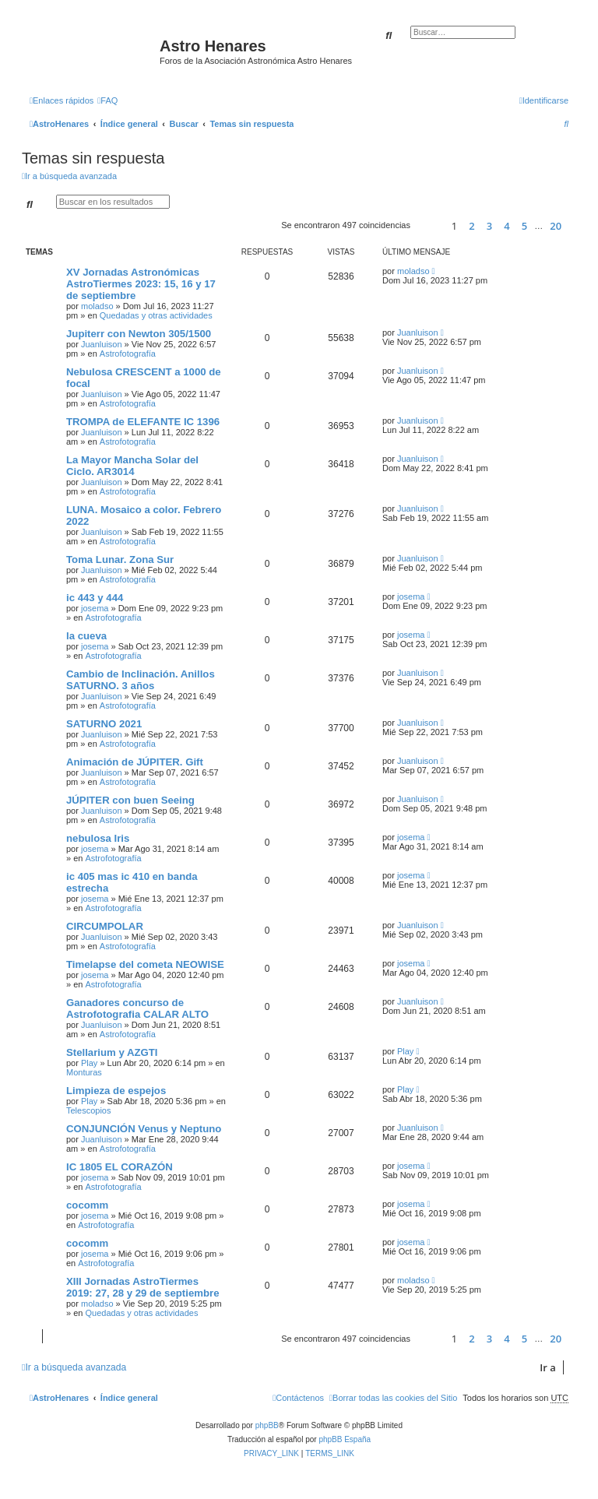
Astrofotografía (128, 353)
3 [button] (489, 226)
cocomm (87, 1205)
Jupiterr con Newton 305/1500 (138, 334)
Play (89, 1063)
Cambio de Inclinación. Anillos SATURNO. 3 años (140, 679)
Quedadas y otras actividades (156, 315)
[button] (429, 225)
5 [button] (524, 226)
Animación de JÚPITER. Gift (134, 762)
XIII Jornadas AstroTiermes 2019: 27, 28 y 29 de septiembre (142, 1287)
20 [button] (555, 226)
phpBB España (344, 1439)
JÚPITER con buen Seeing (130, 800)
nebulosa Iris (97, 838)
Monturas (84, 1072)
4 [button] (506, 226)
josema (94, 608)
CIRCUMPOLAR (104, 926)
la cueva (86, 636)
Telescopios (88, 1110)
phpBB (267, 1425)
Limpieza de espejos (116, 1090)
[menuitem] (107, 100)
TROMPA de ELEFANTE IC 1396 (143, 422)
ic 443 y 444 (94, 597)
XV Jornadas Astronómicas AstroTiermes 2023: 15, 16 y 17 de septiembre (141, 283)
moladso (97, 306)
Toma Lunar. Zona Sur (120, 559)
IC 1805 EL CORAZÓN (119, 1167)
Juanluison (101, 344)
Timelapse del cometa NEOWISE (145, 964)
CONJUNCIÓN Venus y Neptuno (143, 1129)
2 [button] (471, 226)
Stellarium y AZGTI (112, 1052)
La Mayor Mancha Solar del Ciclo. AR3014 (132, 465)
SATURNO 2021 (104, 724)
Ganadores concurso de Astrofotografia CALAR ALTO (137, 1008)
